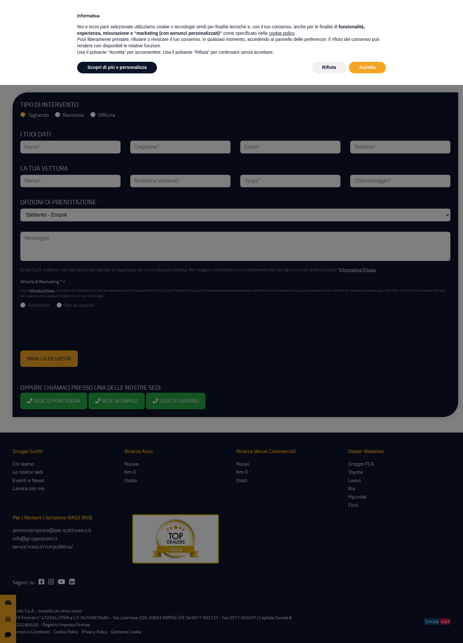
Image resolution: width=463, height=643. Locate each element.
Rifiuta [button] (329, 67)
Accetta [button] (367, 67)
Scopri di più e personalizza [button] (117, 67)
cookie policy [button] (281, 33)
